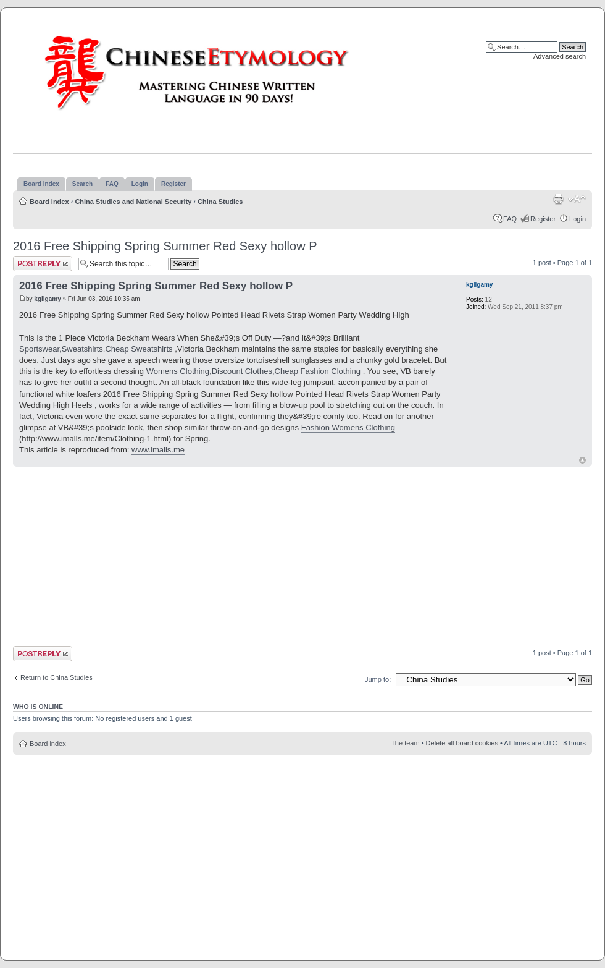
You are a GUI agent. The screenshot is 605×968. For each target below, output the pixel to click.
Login (577, 219)
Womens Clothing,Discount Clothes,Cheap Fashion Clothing (253, 371)
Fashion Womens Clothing (348, 427)
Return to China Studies (56, 677)
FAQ (510, 219)
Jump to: (378, 679)
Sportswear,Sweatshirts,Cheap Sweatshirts (96, 349)
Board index (49, 201)
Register (543, 219)
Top (582, 460)
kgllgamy (47, 298)
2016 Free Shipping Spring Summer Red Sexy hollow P (165, 246)
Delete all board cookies (462, 743)
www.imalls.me (158, 449)
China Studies (220, 201)
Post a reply (42, 263)
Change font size (577, 199)
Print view (558, 199)
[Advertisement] (222, 555)
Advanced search (559, 56)
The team (405, 743)
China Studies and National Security (133, 201)
